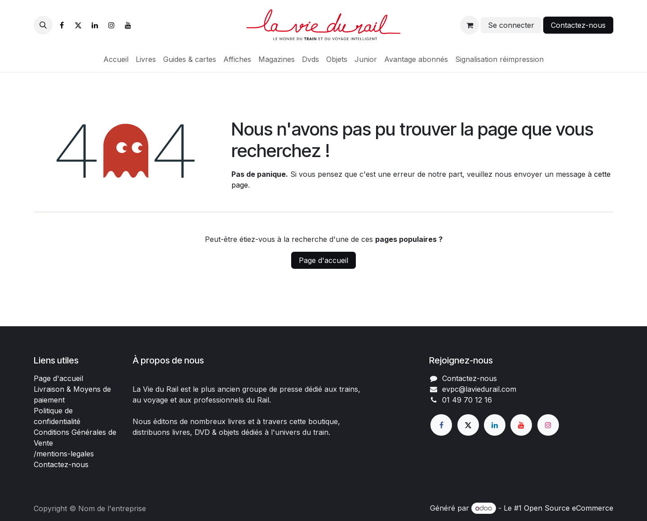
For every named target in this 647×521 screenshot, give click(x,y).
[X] (78, 25)
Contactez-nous (578, 25)
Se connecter (511, 25)
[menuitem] (116, 59)
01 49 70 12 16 (467, 399)
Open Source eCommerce (568, 507)
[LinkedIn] (95, 25)
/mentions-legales (64, 453)
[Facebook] (61, 25)
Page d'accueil (323, 260)
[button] (43, 25)
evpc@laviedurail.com (479, 389)
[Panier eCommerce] (469, 25)
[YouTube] (128, 25)
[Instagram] (111, 25)
